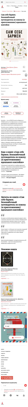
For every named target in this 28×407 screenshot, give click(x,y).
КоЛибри (20, 5)
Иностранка (13, 5)
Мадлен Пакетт (4, 271)
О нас (2, 366)
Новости (3, 353)
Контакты (3, 368)
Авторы (2, 355)
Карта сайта (4, 374)
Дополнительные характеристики (9, 97)
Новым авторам (4, 357)
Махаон (25, 5)
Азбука (8, 5)
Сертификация (4, 372)
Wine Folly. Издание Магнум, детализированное (9, 269)
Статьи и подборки (5, 351)
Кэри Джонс (10, 67)
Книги (16, 7)
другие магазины (16, 106)
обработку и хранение (8, 190)
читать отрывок (6, 113)
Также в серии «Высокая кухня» (11, 74)
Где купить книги (5, 370)
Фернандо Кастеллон (6, 301)
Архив (2, 364)
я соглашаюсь (17, 188)
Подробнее (5, 278)
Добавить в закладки (18, 113)
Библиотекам (4, 359)
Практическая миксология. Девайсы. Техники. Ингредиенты (12, 299)
